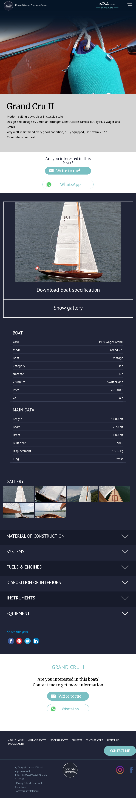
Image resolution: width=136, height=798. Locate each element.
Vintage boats (37, 740)
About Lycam (16, 740)
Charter (77, 740)
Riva (17, 5)
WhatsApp (70, 184)
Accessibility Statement (27, 790)
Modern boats (59, 740)
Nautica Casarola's (31, 5)
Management (16, 743)
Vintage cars (94, 740)
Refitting (113, 740)
